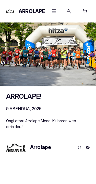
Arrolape (32, 11)
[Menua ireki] (54, 11)
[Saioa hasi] (68, 11)
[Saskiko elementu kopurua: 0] (85, 11)
